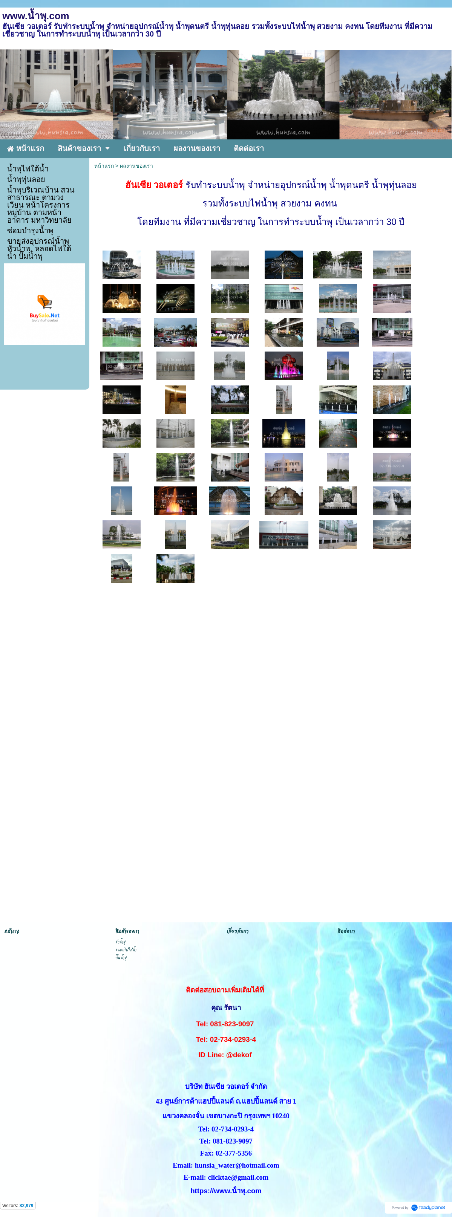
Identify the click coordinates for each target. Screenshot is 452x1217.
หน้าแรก (104, 166)
